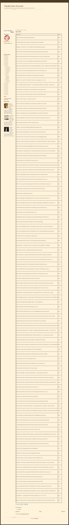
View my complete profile (8, 43)
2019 (6, 64)
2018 (6, 65)
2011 (6, 90)
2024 (6, 58)
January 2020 (11, 115)
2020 (6, 63)
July (7, 73)
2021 (6, 62)
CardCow (7, 41)
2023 (6, 59)
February (7, 80)
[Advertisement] (34, 19)
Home (40, 511)
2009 (6, 93)
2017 (6, 83)
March (7, 79)
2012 (6, 89)
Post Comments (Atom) (24, 513)
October (7, 69)
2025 (6, 57)
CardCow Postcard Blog (7, 98)
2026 (6, 55)
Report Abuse (6, 101)
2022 (6, 60)
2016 (6, 84)
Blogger (36, 518)
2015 (6, 85)
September (8, 70)
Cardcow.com (6, 99)
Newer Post (18, 511)
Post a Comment (19, 509)
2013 (6, 88)
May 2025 (11, 127)
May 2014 (10, 103)
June (7, 74)
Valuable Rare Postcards (13, 6)
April (7, 78)
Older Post (63, 511)
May (7, 75)
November (7, 68)
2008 (6, 94)
